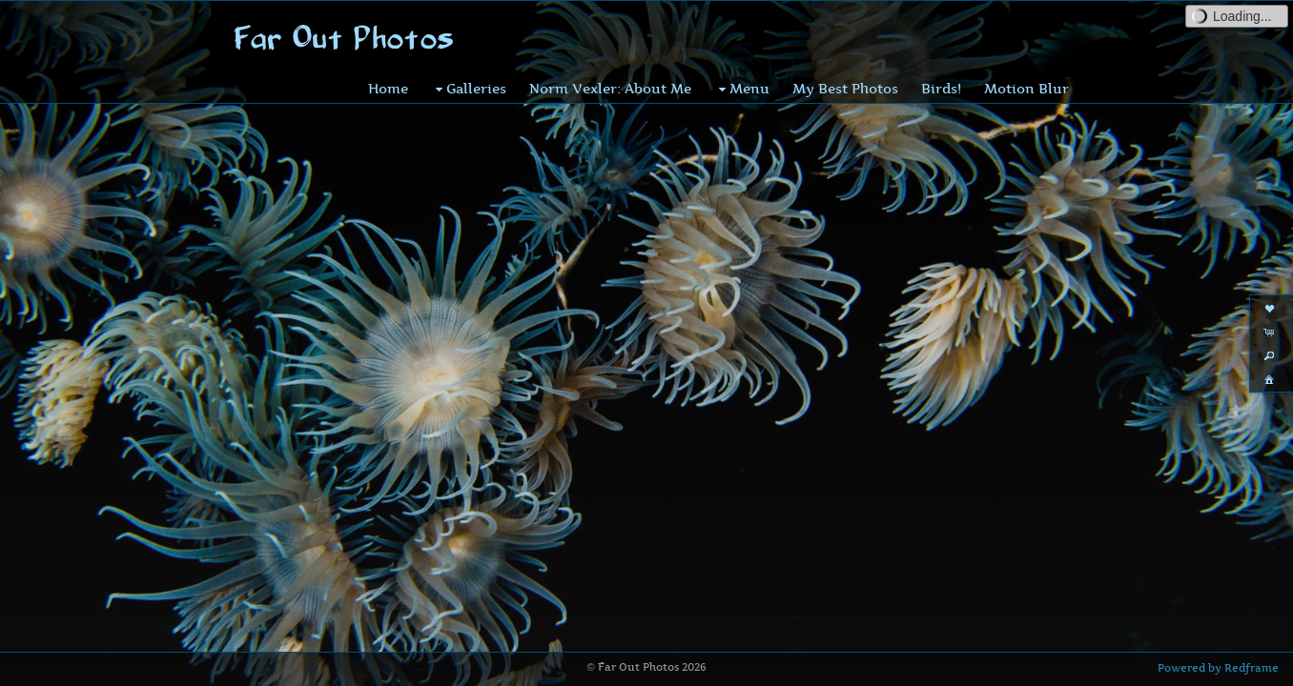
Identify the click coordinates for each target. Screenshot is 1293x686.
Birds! (941, 88)
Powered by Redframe (1218, 668)
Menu (742, 88)
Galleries (468, 88)
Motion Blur (1026, 88)
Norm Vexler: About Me (610, 88)
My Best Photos (845, 88)
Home (388, 88)
